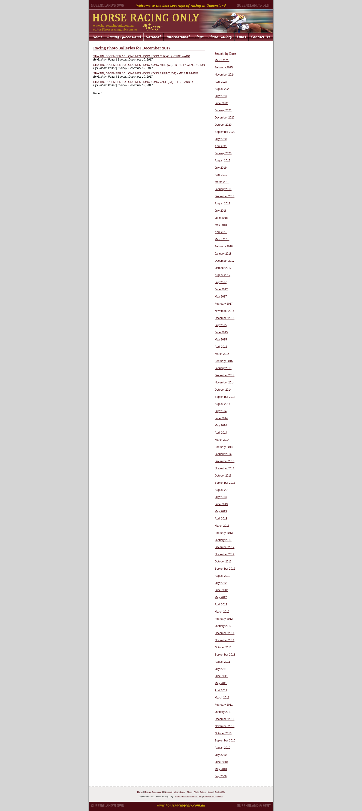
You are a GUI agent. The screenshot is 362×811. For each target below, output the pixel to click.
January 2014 (223, 454)
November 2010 (224, 726)
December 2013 (224, 461)
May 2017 (221, 296)
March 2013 (222, 525)
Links (210, 792)
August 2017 (222, 275)
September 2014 (225, 396)
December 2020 (224, 117)
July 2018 (220, 210)
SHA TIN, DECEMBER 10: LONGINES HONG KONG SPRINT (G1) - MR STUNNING (145, 73)
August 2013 (222, 490)
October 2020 (223, 124)
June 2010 (221, 762)
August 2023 (222, 89)
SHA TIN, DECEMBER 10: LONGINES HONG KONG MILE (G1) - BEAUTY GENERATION (149, 65)
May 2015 (221, 339)
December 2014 (224, 375)
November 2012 (224, 554)
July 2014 (220, 411)
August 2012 (222, 575)
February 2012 (224, 618)
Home (140, 792)
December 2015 (224, 318)
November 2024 (224, 74)
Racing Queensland (154, 792)
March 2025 (222, 60)
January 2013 (223, 540)
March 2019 (222, 182)
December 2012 (224, 547)
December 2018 (224, 196)
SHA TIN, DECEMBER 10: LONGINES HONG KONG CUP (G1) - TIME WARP (141, 56)
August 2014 (222, 404)
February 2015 (224, 361)
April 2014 (221, 432)
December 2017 (224, 260)
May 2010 (221, 769)
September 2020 (225, 132)
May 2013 (221, 511)
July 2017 (220, 282)
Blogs (189, 792)
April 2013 (221, 518)
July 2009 (220, 776)
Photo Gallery (200, 792)
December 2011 (224, 633)
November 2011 (224, 640)
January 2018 (223, 253)
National (168, 792)
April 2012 (221, 604)
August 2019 (222, 160)
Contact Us (219, 792)
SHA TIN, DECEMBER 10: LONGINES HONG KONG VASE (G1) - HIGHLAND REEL (145, 82)
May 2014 (221, 425)
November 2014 (224, 382)
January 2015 (223, 368)
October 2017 (223, 268)
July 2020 (220, 139)
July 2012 (220, 583)
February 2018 (224, 246)
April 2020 (221, 146)
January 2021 (223, 110)
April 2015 (221, 346)
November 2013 (224, 468)
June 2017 (221, 289)
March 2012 (222, 611)
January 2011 (223, 712)
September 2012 (225, 568)
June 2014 (221, 418)
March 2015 (222, 353)
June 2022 (221, 103)
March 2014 (222, 439)
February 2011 (224, 704)
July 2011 (220, 669)
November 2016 (224, 311)
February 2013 (224, 533)
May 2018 (221, 225)
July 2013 (220, 497)
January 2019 (223, 189)
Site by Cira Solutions (213, 797)
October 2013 (223, 475)
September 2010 (225, 740)
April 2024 (221, 81)
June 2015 (221, 332)
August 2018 (222, 203)
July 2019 (220, 167)
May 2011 (221, 683)
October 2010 (223, 733)
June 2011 (221, 676)
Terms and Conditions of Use (188, 797)
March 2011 (222, 697)
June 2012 (221, 590)
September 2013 (225, 482)
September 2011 (225, 654)
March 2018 (222, 239)
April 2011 (221, 690)
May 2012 (221, 597)
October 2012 (223, 561)
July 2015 (220, 325)
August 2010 (222, 747)
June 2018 (221, 217)
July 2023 (220, 96)
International (179, 792)
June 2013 (221, 504)
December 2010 (224, 719)
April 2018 (221, 232)
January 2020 (223, 153)
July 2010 (220, 754)
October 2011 (223, 647)
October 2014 (223, 389)
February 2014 (224, 447)
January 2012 (223, 626)
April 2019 (221, 174)
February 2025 (224, 67)
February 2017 (224, 303)
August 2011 (222, 661)
